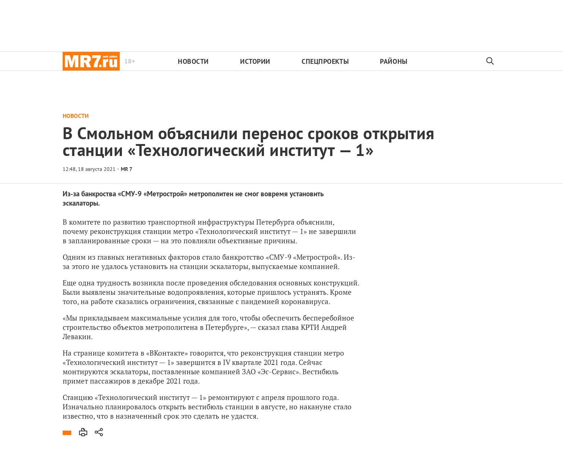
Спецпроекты (325, 61)
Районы (393, 61)
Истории (255, 61)
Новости (193, 61)
